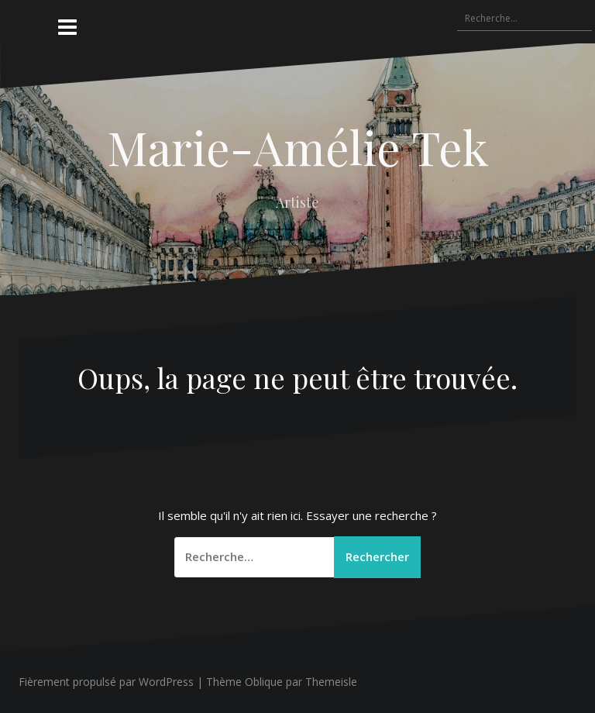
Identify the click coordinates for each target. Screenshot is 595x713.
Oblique (264, 681)
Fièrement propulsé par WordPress (106, 681)
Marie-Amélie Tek (298, 146)
